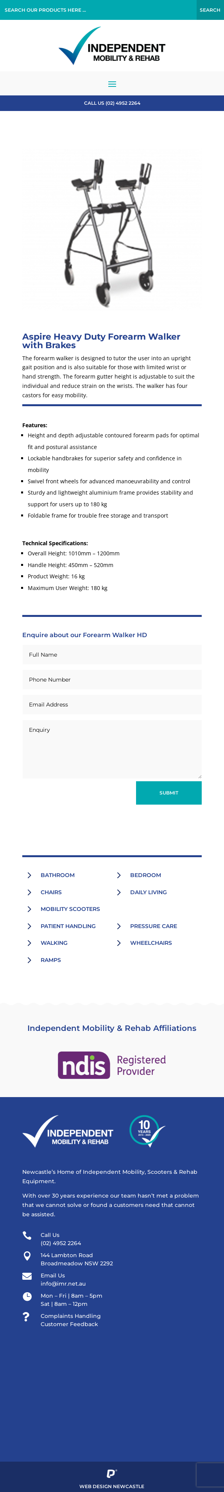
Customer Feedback (69, 1324)
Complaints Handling (71, 1315)
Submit (168, 793)
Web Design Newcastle (111, 1486)
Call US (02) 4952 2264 (112, 103)
